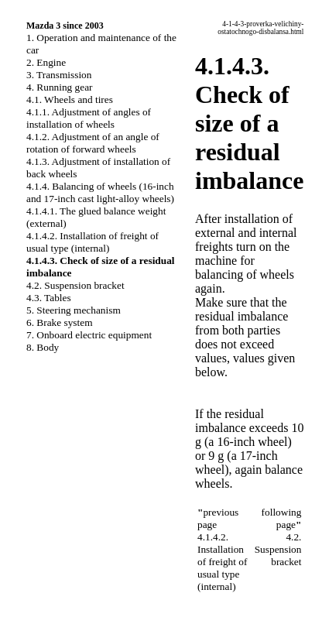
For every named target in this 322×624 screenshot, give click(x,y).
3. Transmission (58, 75)
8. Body (42, 347)
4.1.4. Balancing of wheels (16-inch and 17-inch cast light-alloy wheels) (100, 192)
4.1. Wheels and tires (69, 99)
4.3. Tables (48, 297)
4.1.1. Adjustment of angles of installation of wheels (88, 118)
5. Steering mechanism (73, 310)
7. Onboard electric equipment (89, 335)
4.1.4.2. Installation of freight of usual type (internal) (92, 242)
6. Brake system (59, 322)
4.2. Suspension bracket (75, 285)
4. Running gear (59, 87)
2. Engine (46, 62)
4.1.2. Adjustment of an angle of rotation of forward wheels (92, 143)
